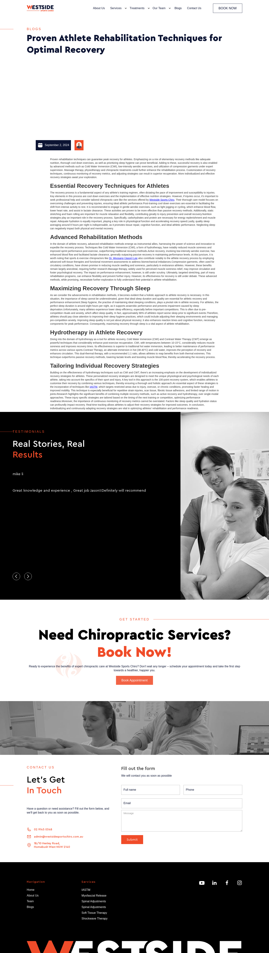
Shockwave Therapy (95, 918)
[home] (40, 8)
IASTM (93, 386)
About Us (99, 8)
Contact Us (194, 8)
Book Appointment (134, 687)
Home (30, 891)
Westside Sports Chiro (161, 199)
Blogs (178, 8)
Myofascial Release (94, 895)
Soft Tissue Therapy (94, 912)
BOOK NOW (228, 8)
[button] (117, 8)
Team (30, 902)
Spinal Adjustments (94, 901)
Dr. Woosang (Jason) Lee (123, 258)
